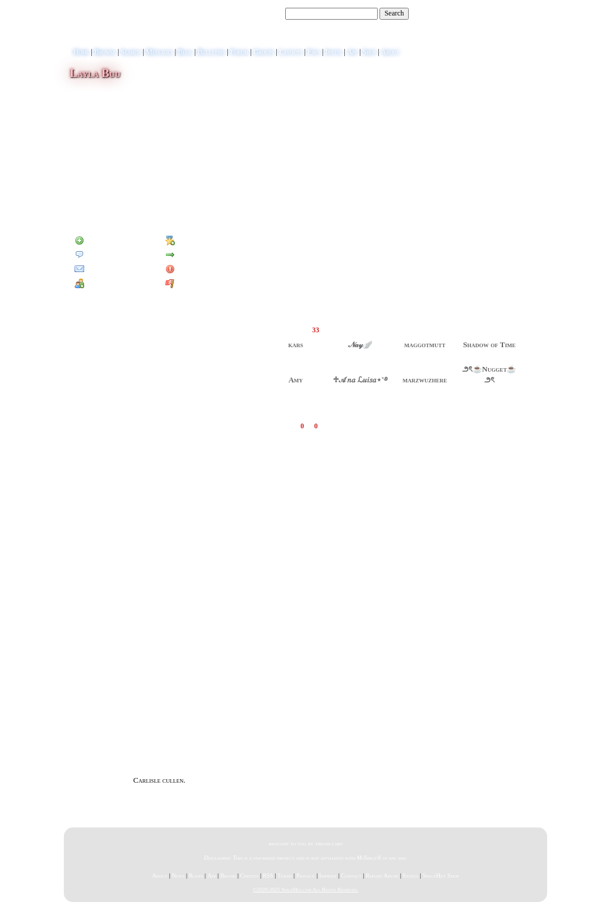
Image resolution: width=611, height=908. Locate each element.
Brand (228, 875)
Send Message (100, 254)
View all (367, 426)
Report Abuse (382, 875)
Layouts (291, 52)
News (178, 875)
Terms (284, 875)
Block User (188, 269)
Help (487, 14)
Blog (185, 52)
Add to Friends (102, 240)
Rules (196, 875)
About (390, 52)
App (352, 52)
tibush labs (328, 843)
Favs (313, 52)
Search (394, 13)
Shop (370, 52)
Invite (333, 52)
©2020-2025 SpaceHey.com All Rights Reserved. (305, 889)
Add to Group (100, 283)
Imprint (328, 875)
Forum (239, 52)
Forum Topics (139, 208)
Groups (264, 52)
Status (411, 875)
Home (81, 52)
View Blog (395, 80)
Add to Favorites (195, 240)
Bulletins (211, 52)
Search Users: (263, 13)
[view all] (525, 313)
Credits (249, 875)
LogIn (507, 14)
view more (327, 101)
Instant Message (104, 269)
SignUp (531, 14)
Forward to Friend (198, 254)
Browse (105, 52)
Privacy (306, 875)
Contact (351, 875)
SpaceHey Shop (440, 875)
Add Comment (406, 426)
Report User (189, 283)
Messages (159, 52)
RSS (268, 875)
